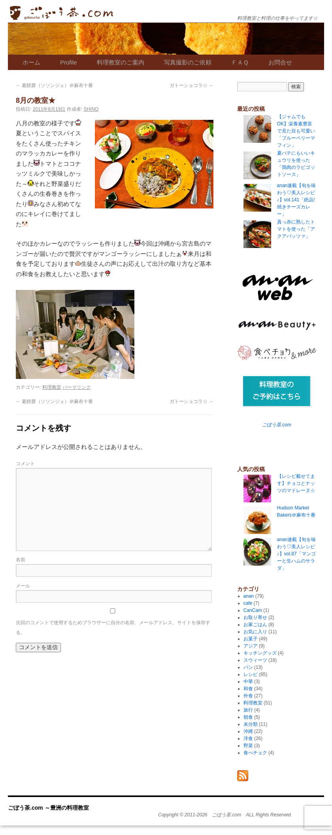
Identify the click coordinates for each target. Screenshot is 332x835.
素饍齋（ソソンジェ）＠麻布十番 (54, 85)
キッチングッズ (260, 653)
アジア (250, 646)
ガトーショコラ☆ (191, 85)
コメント (25, 463)
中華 (248, 681)
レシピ (250, 674)
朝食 (248, 717)
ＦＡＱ (240, 62)
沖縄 (248, 731)
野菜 (248, 745)
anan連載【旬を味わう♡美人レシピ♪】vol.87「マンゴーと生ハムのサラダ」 (296, 554)
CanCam (252, 610)
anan (248, 596)
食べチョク (255, 752)
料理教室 (51, 387)
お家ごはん (255, 624)
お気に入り (255, 631)
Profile (68, 62)
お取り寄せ (255, 617)
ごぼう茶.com (276, 425)
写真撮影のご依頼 (187, 62)
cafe (248, 603)
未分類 (250, 724)
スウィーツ (255, 660)
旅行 (248, 710)
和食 (248, 688)
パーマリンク (76, 387)
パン (248, 667)
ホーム (31, 62)
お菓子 (250, 639)
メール (23, 586)
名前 (20, 559)
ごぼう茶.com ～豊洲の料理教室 (61, 13)
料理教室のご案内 (120, 62)
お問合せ (280, 62)
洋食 (248, 738)
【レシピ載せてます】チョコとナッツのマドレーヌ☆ (296, 483)
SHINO (90, 109)
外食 (248, 696)
